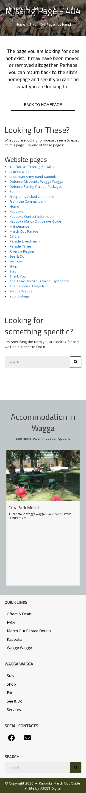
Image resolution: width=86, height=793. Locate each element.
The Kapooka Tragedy (27, 286)
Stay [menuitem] (10, 675)
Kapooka (16, 211)
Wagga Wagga (20, 291)
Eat (12, 191)
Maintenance (19, 226)
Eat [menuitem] (9, 692)
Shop (13, 266)
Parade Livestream (24, 241)
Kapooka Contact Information (32, 216)
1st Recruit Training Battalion (32, 166)
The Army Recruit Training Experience (39, 281)
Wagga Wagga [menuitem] (19, 647)
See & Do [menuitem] (14, 701)
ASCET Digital (50, 788)
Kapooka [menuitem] (14, 639)
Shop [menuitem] (11, 684)
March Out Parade (23, 231)
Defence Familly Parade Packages (36, 186)
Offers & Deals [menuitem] (19, 613)
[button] (11, 738)
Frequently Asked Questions (31, 196)
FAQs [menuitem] (11, 622)
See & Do (16, 256)
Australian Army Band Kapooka (33, 176)
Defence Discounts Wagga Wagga (36, 181)
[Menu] (42, 16)
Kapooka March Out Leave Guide (35, 221)
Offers (14, 236)
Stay (12, 271)
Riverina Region (21, 251)
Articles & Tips (20, 171)
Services (16, 261)
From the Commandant (27, 201)
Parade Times (20, 246)
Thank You (17, 276)
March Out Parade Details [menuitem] (29, 630)
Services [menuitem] (14, 709)
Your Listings (19, 296)
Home (14, 206)
